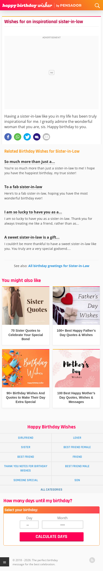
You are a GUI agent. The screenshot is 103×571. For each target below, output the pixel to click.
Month (62, 518)
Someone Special (25, 480)
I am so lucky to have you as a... (33, 212)
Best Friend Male (77, 466)
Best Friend (25, 457)
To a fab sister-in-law (23, 186)
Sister (25, 447)
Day (29, 518)
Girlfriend (25, 438)
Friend (77, 457)
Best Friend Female (77, 447)
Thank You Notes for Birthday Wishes (25, 468)
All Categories (51, 490)
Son (77, 480)
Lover (77, 438)
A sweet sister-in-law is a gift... (32, 237)
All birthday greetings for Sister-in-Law (58, 266)
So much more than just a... (29, 161)
